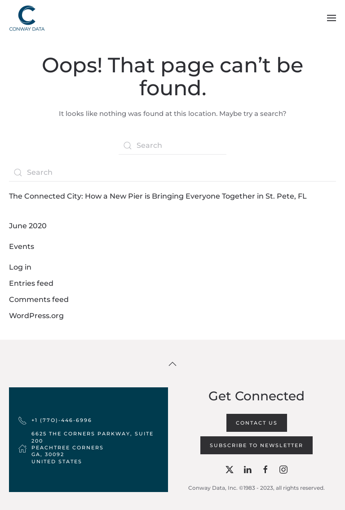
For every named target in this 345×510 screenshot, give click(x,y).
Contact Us (257, 423)
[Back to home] (27, 18)
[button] (331, 18)
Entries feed (31, 283)
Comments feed (39, 299)
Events (21, 246)
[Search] (172, 146)
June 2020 (28, 226)
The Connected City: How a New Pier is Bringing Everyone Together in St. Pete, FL (158, 196)
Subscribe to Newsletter (256, 445)
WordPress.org (36, 315)
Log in (20, 267)
